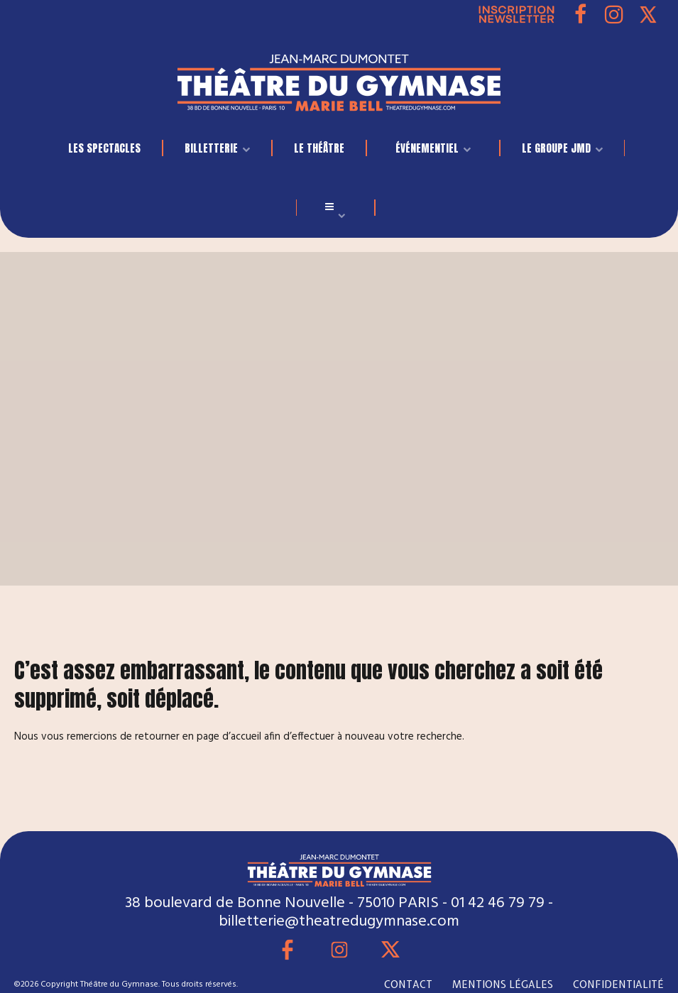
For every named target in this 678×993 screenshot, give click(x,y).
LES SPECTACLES (104, 148)
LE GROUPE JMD (556, 148)
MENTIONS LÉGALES (502, 984)
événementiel (427, 148)
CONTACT (408, 984)
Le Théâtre (319, 148)
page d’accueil (229, 736)
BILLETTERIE (211, 148)
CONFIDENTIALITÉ (618, 984)
